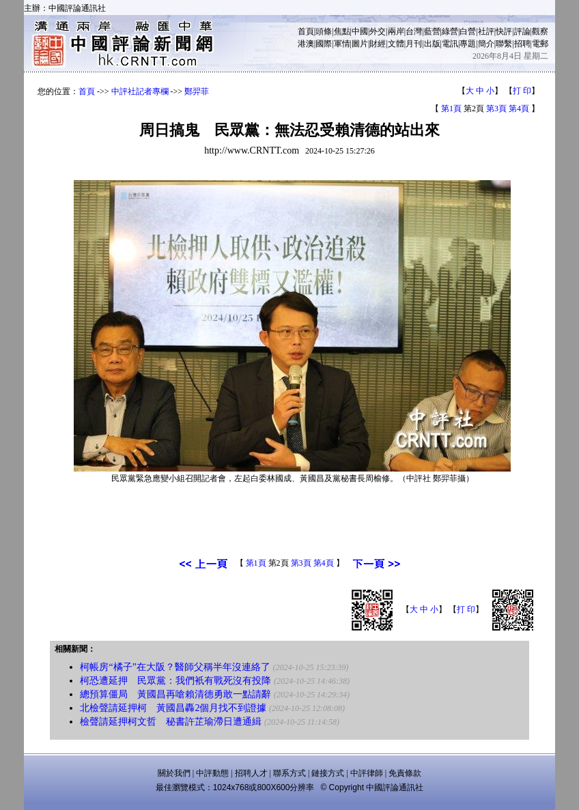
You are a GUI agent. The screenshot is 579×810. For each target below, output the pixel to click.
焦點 (342, 31)
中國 (360, 31)
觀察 (540, 31)
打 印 (522, 91)
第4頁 (519, 108)
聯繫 (504, 43)
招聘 (522, 43)
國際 (323, 43)
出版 (432, 43)
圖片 (360, 43)
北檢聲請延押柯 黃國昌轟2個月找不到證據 (173, 708)
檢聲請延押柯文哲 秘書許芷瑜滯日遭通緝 (171, 722)
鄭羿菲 (196, 91)
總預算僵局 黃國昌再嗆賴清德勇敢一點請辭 (175, 694)
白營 (468, 31)
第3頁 (496, 108)
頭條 (323, 31)
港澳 (306, 43)
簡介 (486, 43)
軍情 (342, 43)
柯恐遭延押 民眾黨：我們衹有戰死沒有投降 (175, 681)
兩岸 (396, 31)
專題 (468, 43)
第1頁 (451, 108)
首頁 (306, 31)
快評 (504, 31)
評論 (522, 31)
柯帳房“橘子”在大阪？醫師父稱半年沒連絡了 (175, 667)
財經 (377, 43)
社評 (486, 31)
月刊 (414, 43)
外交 (377, 31)
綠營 (450, 31)
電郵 (540, 43)
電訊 (450, 43)
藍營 (432, 31)
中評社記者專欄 (140, 91)
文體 (396, 43)
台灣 (414, 31)
